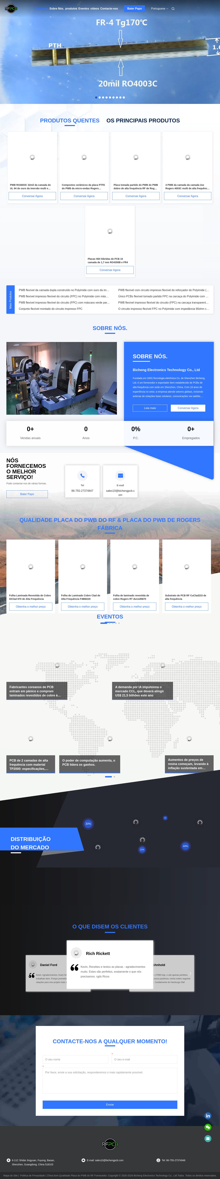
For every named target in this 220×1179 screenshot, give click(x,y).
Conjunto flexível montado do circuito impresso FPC (50, 308)
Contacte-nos (109, 8)
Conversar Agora (32, 196)
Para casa (41, 8)
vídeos (94, 8)
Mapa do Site (10, 1175)
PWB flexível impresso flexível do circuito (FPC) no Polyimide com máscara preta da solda (64, 296)
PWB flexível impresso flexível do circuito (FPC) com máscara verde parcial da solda (64, 302)
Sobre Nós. (56, 8)
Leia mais (150, 408)
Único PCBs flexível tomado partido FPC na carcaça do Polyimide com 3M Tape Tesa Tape (163, 296)
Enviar (110, 1104)
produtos (71, 8)
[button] (29, 975)
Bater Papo (134, 8)
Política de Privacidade (32, 1175)
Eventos (83, 8)
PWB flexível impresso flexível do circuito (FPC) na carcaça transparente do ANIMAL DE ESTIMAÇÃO (163, 302)
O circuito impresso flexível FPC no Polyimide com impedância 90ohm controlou (163, 308)
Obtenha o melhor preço (31, 606)
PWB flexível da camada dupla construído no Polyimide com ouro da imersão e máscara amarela (64, 290)
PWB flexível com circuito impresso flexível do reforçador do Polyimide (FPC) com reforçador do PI (163, 290)
